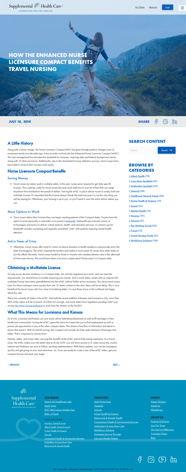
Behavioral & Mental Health (57, 445)
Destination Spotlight (141, 186)
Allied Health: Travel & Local (57, 427)
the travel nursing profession (29, 305)
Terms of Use (73, 469)
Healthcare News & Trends (145, 196)
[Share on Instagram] (163, 121)
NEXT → (116, 364)
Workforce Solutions (141, 240)
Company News (159, 433)
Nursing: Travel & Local (54, 423)
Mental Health (138, 210)
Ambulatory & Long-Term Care (58, 442)
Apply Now (50, 405)
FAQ (54, 469)
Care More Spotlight (141, 181)
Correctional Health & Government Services (64, 438)
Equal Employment (85, 469)
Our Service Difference (162, 429)
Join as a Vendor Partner (106, 438)
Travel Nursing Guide (142, 235)
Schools (135, 220)
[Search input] (142, 150)
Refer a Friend (51, 414)
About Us (153, 7)
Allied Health (138, 176)
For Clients (140, 7)
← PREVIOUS (13, 364)
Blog (153, 437)
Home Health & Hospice (143, 200)
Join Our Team (158, 425)
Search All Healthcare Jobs (57, 401)
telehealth (70, 221)
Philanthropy (157, 409)
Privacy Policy (62, 469)
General (135, 191)
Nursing (135, 215)
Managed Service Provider (107, 434)
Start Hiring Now (102, 401)
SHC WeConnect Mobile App (59, 409)
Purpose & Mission (160, 421)
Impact (134, 206)
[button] (167, 150)
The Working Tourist (141, 225)
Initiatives (155, 405)
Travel (134, 230)
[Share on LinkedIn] (172, 121)
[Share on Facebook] (154, 121)
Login (167, 7)
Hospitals (98, 405)
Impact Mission (158, 401)
